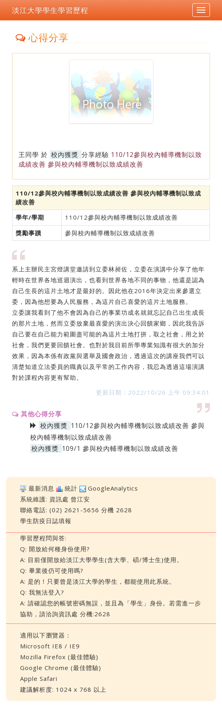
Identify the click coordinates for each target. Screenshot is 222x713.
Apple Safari (38, 678)
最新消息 (41, 488)
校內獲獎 (64, 154)
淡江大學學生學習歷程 (50, 10)
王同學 (28, 154)
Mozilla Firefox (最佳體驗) (59, 657)
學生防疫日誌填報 (45, 521)
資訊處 (59, 499)
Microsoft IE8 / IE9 (50, 646)
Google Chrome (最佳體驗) (60, 668)
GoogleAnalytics (113, 488)
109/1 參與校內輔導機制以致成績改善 (120, 448)
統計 (71, 488)
